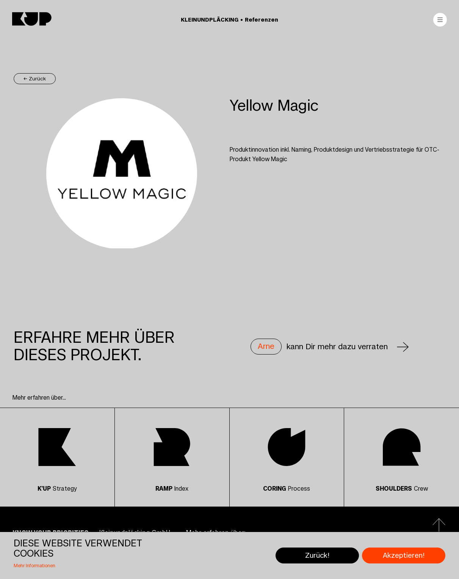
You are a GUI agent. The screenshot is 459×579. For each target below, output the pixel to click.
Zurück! (317, 555)
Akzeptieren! (404, 555)
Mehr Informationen (34, 566)
